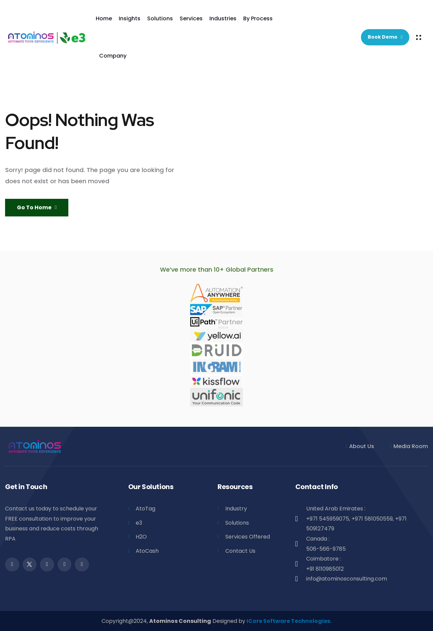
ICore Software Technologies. (289, 621)
